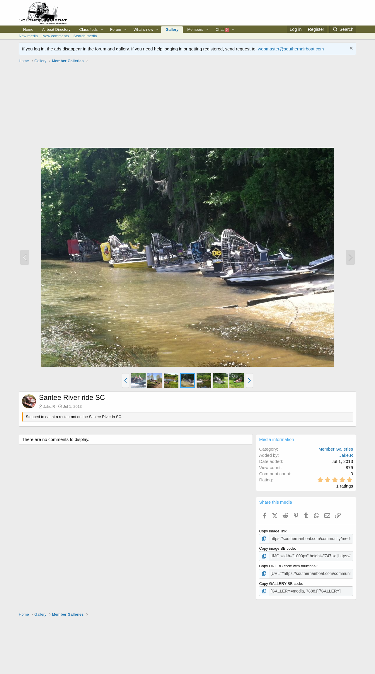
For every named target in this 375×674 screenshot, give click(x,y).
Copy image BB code (277, 548)
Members (195, 29)
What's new (143, 29)
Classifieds (88, 29)
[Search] (342, 29)
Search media (85, 36)
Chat (222, 29)
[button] (102, 29)
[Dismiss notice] (350, 49)
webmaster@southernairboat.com (291, 48)
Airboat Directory (56, 29)
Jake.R (49, 406)
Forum (115, 29)
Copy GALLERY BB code (280, 582)
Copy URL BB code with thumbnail (288, 565)
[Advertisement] (187, 106)
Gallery (172, 29)
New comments (55, 36)
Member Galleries (335, 448)
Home (28, 29)
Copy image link (272, 531)
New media (28, 36)
